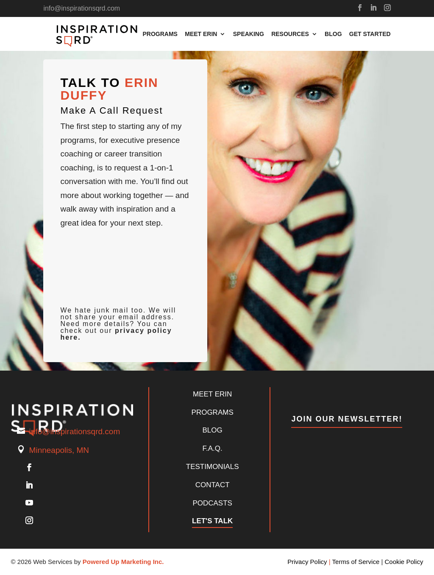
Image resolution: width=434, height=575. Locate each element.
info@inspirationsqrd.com (74, 431)
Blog (333, 34)
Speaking (248, 34)
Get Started (370, 34)
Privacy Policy (307, 561)
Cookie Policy (404, 561)
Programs (159, 34)
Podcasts (212, 503)
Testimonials (212, 467)
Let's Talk (212, 521)
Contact (212, 485)
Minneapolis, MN (59, 450)
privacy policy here (116, 334)
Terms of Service (356, 561)
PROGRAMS (213, 412)
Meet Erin (201, 34)
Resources (290, 34)
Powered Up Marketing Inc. (123, 561)
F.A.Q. (213, 448)
